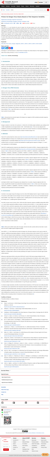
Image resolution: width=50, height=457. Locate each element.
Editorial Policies (25, 441)
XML (21, 23)
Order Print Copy (5, 389)
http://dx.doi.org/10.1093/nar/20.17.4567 (12, 341)
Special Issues (25, 451)
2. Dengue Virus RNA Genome (10, 87)
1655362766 (6, 414)
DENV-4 (34, 43)
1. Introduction (5, 61)
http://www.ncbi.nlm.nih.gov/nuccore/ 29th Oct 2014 (29, 140)
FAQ (2, 394)
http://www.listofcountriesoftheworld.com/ (29, 136)
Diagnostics (18, 43)
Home (2, 6)
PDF (14, 23)
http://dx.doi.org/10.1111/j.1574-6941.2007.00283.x (14, 361)
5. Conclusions (5, 190)
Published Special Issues (7, 379)
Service (34, 438)
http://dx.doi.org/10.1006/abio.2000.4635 (12, 330)
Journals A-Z (15, 440)
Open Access (43, 440)
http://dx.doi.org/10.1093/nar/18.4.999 (11, 348)
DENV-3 (30, 43)
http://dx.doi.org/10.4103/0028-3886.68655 (12, 314)
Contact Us (3, 392)
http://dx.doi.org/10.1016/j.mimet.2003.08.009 (13, 335)
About (27, 6)
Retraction (43, 445)
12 (33, 294)
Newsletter (3, 387)
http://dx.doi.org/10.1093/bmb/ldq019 (11, 310)
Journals (13, 6)
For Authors (24, 443)
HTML (17, 23)
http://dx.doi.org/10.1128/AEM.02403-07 (12, 325)
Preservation (43, 443)
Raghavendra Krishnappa (6, 19)
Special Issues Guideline (7, 382)
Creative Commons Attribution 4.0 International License (34, 432)
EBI (4, 43)
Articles (8, 6)
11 (21, 288)
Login (46, 2)
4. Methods (4, 133)
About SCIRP (26, 438)
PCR (7, 43)
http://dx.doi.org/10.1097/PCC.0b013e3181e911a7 (14, 306)
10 (8, 286)
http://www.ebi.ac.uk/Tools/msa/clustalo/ (27, 149)
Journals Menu (6, 370)
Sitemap (14, 445)
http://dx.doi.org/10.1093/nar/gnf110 (11, 366)
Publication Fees (25, 449)
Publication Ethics (44, 441)
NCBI (2, 43)
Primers (10, 43)
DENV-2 (26, 43)
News (22, 6)
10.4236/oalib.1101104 (8, 23)
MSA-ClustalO (39, 43)
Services (32, 6)
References (4, 301)
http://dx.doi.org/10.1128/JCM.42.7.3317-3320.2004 (14, 354)
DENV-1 (22, 43)
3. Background (5, 121)
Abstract (3, 25)
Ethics (23, 440)
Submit (37, 6)
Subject (14, 441)
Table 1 (9, 109)
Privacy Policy (44, 447)
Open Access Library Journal (7, 13)
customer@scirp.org (8, 409)
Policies (43, 438)
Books (18, 6)
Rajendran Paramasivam (17, 19)
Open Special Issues (6, 377)
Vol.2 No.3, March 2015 (19, 13)
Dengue (13, 43)
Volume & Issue (35, 451)
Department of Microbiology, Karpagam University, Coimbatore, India (15, 21)
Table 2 (6, 150)
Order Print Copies (35, 443)
